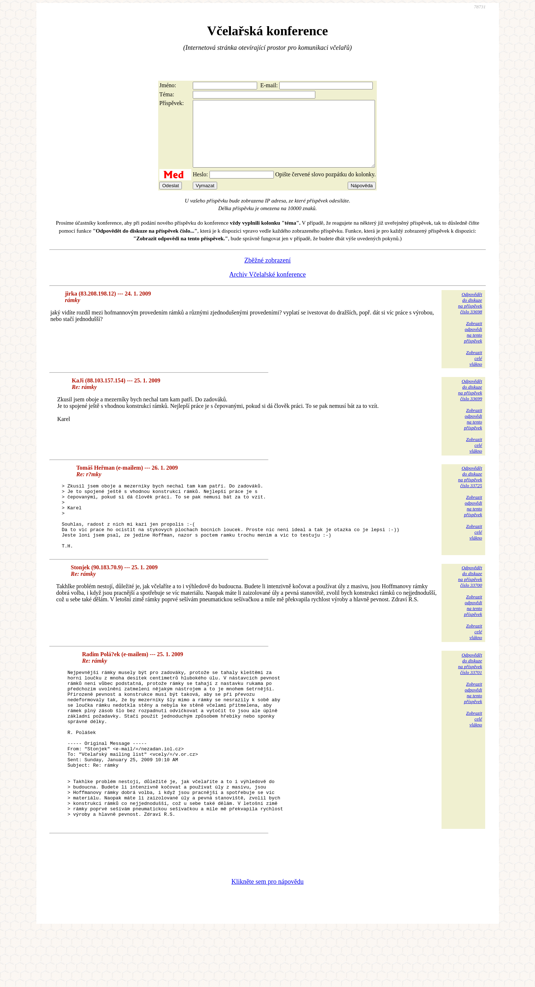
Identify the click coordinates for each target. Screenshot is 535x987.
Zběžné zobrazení (267, 273)
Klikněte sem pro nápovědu (267, 938)
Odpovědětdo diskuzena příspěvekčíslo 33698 (470, 316)
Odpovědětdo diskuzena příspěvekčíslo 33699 (470, 403)
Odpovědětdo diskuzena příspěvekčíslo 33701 (470, 689)
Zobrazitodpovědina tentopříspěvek (473, 345)
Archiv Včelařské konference (267, 287)
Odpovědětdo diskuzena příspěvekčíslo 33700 (470, 602)
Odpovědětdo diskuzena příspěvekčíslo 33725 (470, 489)
